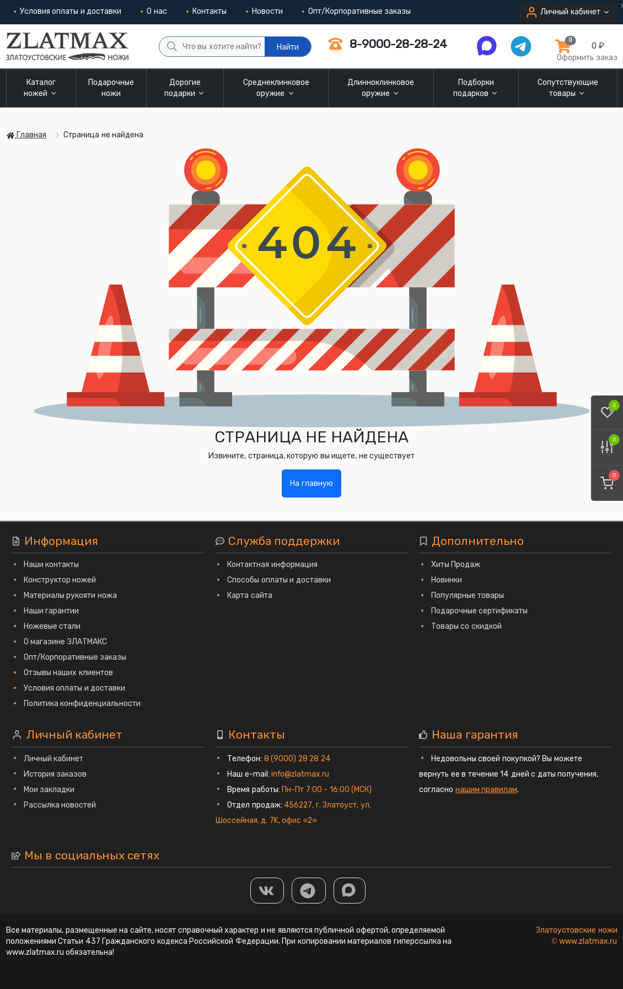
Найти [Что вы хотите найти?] (288, 47)
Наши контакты (51, 564)
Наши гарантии (51, 611)
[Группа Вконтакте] (267, 891)
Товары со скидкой (466, 626)
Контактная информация (272, 564)
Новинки (446, 580)
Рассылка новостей (60, 805)
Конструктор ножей (60, 580)
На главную (311, 483)
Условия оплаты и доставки (68, 11)
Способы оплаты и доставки (279, 580)
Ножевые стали (52, 626)
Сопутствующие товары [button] (568, 88)
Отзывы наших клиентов (68, 672)
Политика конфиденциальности (82, 703)
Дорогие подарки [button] (185, 88)
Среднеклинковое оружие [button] (276, 88)
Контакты (206, 11)
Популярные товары (467, 595)
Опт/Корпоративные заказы (356, 11)
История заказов (55, 774)
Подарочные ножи (111, 88)
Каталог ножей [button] (41, 88)
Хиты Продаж (456, 564)
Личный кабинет (54, 758)
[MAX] (350, 891)
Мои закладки (49, 789)
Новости (264, 11)
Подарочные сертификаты (479, 611)
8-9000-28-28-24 (388, 44)
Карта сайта (249, 595)
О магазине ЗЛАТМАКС (65, 641)
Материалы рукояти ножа (70, 595)
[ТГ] (309, 891)
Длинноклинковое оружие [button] (380, 88)
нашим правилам (486, 789)
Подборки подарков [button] (476, 88)
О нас (154, 11)
